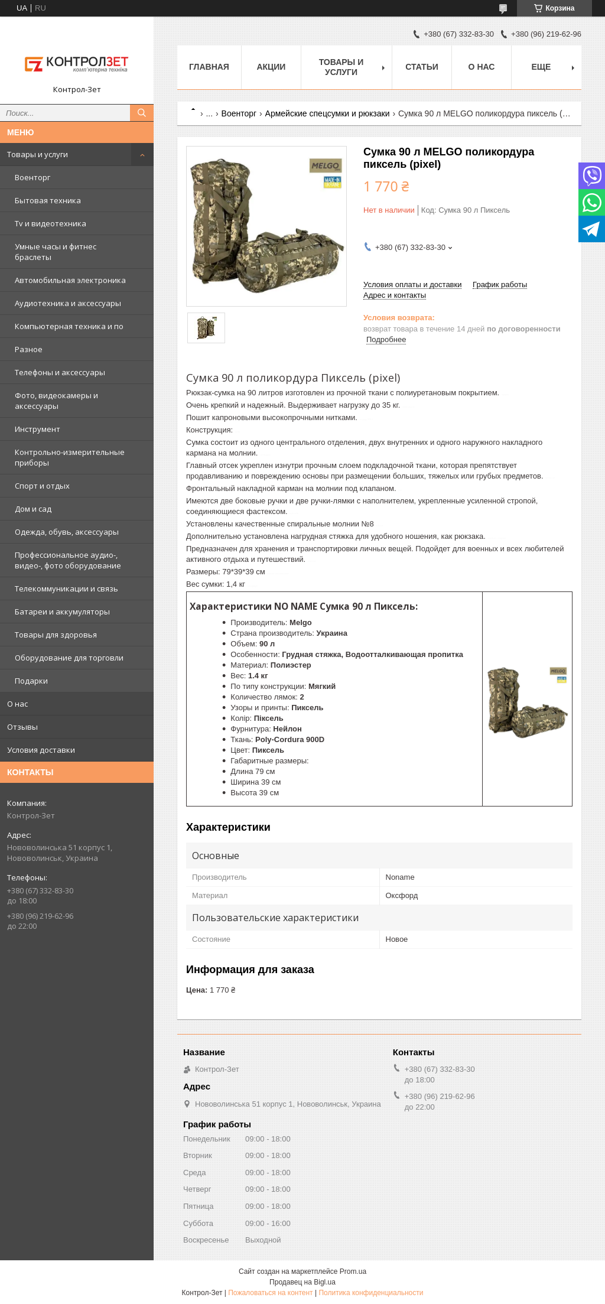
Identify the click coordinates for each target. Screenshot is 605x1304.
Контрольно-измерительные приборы (70, 457)
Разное (29, 349)
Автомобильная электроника (70, 280)
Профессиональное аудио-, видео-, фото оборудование (68, 560)
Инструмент (37, 429)
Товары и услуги (37, 154)
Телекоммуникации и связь (66, 588)
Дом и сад (33, 508)
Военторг (32, 177)
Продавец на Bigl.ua (302, 1282)
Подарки (31, 680)
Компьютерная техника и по (69, 326)
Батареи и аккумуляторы (62, 611)
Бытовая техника (48, 200)
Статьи (421, 66)
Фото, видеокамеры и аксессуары (56, 400)
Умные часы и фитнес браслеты (55, 251)
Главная (209, 66)
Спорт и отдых (42, 485)
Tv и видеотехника (50, 223)
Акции (270, 66)
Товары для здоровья (56, 634)
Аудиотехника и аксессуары (68, 303)
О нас (17, 703)
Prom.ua (353, 1271)
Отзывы (22, 726)
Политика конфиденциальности (370, 1293)
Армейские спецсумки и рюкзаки (327, 113)
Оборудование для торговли (69, 657)
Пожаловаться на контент (270, 1293)
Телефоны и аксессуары (60, 372)
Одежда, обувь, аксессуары (67, 531)
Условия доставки (41, 749)
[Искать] (142, 113)
